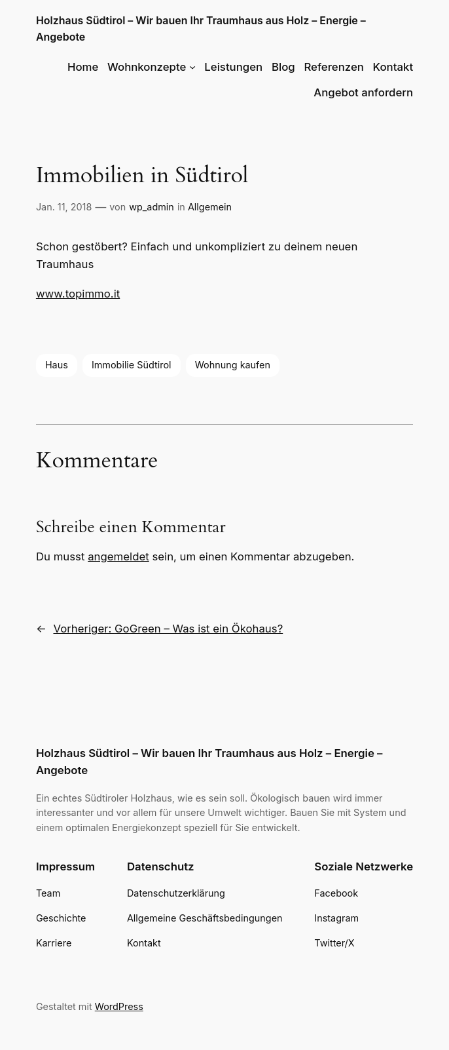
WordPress (119, 1006)
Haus (56, 364)
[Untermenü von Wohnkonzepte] (192, 67)
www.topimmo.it (78, 293)
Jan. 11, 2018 (64, 206)
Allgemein (210, 206)
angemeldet (118, 556)
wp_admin (151, 206)
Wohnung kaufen (232, 364)
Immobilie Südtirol (131, 364)
